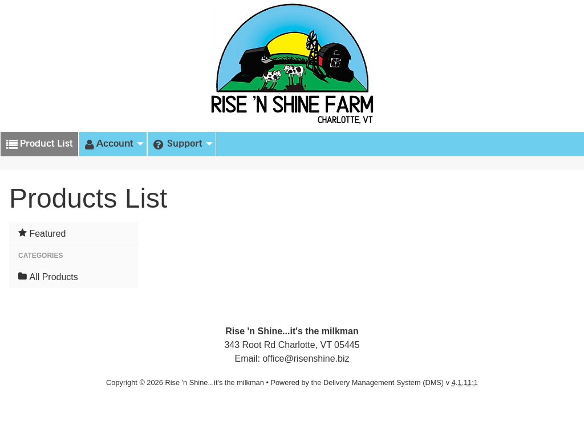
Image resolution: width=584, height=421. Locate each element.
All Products (48, 277)
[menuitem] (113, 144)
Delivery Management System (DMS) (383, 382)
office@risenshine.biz (305, 358)
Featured (42, 233)
